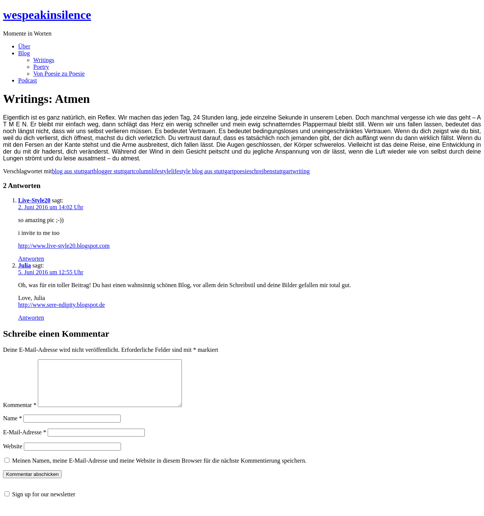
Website (12, 455)
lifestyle (161, 171)
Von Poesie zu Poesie (59, 73)
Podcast (27, 80)
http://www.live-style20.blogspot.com (64, 245)
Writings (43, 60)
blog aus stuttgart (72, 171)
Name (12, 427)
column (142, 171)
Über (24, 46)
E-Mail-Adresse (24, 441)
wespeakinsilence (47, 15)
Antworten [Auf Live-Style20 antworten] (31, 258)
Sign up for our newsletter (43, 503)
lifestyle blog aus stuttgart (202, 171)
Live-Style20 (34, 200)
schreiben (260, 171)
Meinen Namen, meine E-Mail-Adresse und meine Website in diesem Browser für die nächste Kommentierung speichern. (159, 469)
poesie (241, 171)
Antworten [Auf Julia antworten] (31, 317)
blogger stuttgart (113, 171)
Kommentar (19, 414)
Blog (24, 53)
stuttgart (282, 171)
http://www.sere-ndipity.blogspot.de (61, 305)
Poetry (41, 67)
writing (301, 171)
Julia (24, 265)
